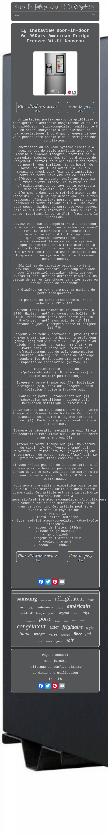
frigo (86, 613)
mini (91, 600)
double (49, 641)
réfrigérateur (69, 598)
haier (74, 620)
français (40, 613)
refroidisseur (45, 600)
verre (53, 634)
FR (60, 679)
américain (78, 606)
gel (88, 633)
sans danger (31, 621)
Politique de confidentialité (55, 667)
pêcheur (60, 608)
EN (51, 679)
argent (64, 612)
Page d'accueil (55, 655)
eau (31, 607)
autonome (65, 635)
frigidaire (72, 627)
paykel (51, 613)
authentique (45, 607)
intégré (40, 634)
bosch (76, 613)
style (90, 627)
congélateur (31, 626)
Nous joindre (55, 661)
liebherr (58, 621)
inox (23, 607)
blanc (24, 633)
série (82, 620)
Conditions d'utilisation (55, 673)
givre (59, 641)
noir (69, 640)
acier (54, 627)
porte (45, 619)
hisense (27, 612)
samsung (27, 599)
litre (39, 641)
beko (66, 621)
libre (78, 634)
